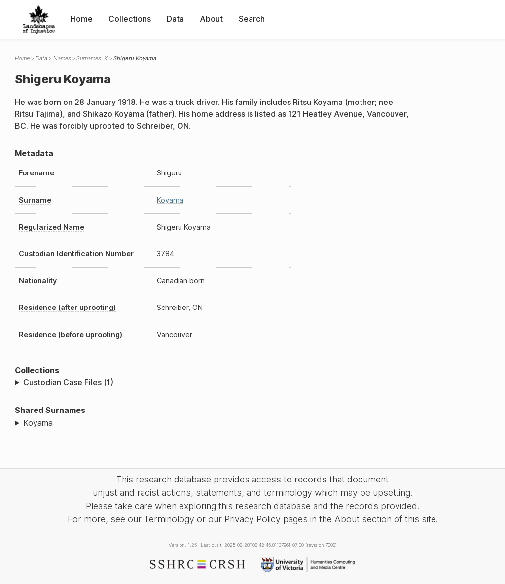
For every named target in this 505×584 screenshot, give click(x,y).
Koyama (170, 200)
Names (62, 58)
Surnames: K (92, 58)
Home (82, 19)
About (211, 19)
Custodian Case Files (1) (68, 382)
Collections (129, 19)
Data (175, 19)
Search (252, 19)
